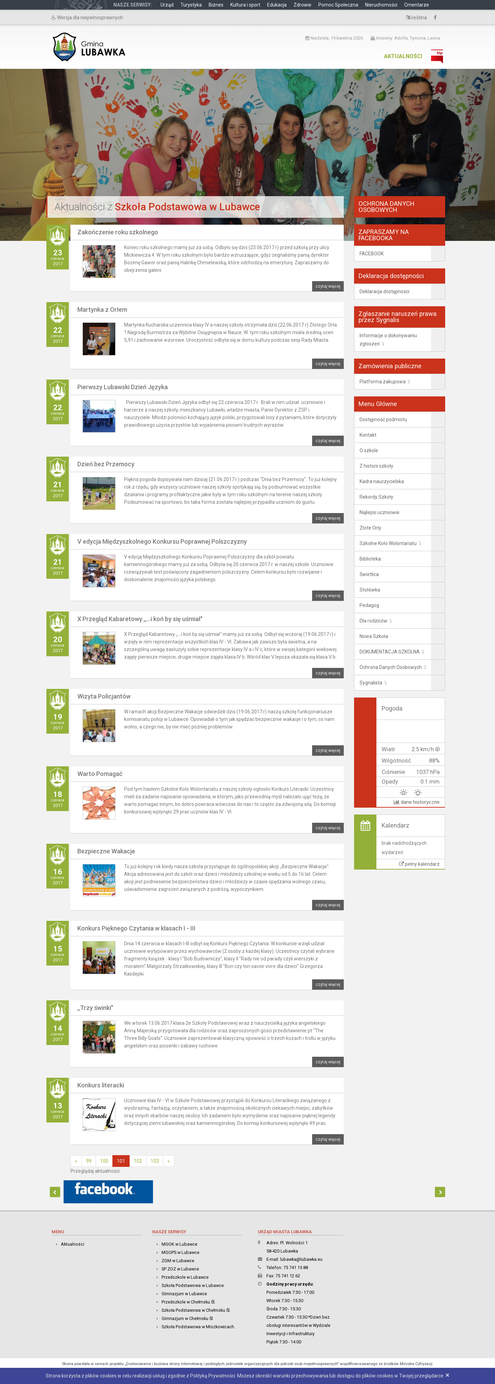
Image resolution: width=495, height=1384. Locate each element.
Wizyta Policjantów (104, 696)
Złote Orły (370, 528)
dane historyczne (417, 802)
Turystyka (191, 5)
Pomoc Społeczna (338, 5)
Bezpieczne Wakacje (106, 851)
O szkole (369, 450)
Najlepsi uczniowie (379, 512)
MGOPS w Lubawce (180, 1252)
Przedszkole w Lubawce (185, 1277)
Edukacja (277, 5)
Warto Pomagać (99, 773)
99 (88, 1161)
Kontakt (368, 435)
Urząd (167, 5)
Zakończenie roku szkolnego (117, 232)
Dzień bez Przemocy (105, 464)
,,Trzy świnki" (95, 1007)
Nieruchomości (381, 5)
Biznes (216, 5)
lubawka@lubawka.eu (301, 1259)
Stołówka (370, 590)
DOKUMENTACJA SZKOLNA (390, 651)
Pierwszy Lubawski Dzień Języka (122, 387)
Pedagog (369, 605)
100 (104, 1161)
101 (121, 1161)
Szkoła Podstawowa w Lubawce (193, 1285)
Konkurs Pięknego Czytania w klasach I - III (136, 928)
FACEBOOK (372, 253)
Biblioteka (370, 559)
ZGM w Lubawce (178, 1260)
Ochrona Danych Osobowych (391, 667)
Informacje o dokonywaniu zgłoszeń (388, 340)
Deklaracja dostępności (384, 291)
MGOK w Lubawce (179, 1244)
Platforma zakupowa (383, 381)
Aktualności (403, 56)
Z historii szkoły (376, 466)
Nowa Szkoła (374, 636)
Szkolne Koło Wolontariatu (388, 543)
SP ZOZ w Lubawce (180, 1268)
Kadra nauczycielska (382, 481)
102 (138, 1161)
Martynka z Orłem (102, 309)
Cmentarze (416, 5)
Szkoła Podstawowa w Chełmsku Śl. (196, 1310)
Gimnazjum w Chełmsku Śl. (188, 1318)
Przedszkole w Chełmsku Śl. (189, 1302)
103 (155, 1161)
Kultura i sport (245, 5)
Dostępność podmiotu (383, 419)
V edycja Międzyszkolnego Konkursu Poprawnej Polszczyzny (162, 541)
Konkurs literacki (100, 1085)
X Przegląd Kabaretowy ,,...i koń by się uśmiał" (139, 618)
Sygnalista (371, 682)
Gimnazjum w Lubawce (184, 1293)
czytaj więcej (328, 286)
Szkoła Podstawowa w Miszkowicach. (198, 1326)
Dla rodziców (373, 621)
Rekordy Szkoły (376, 497)
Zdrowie (302, 5)
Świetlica (369, 574)
